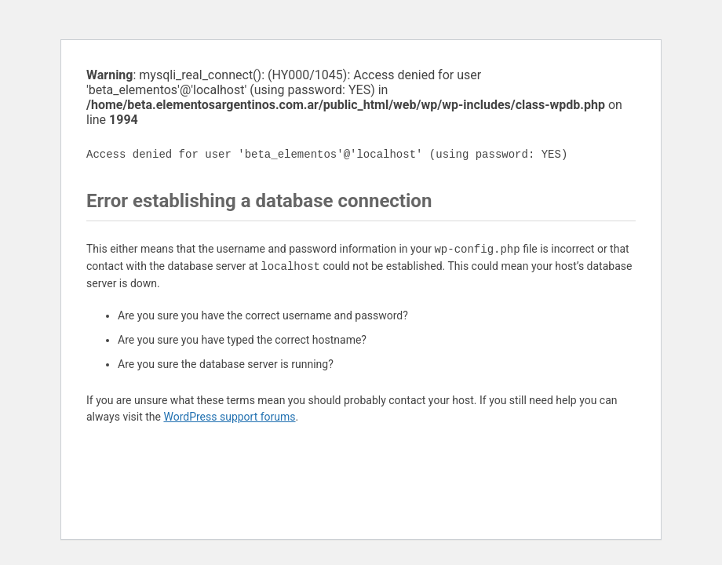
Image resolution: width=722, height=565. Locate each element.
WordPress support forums (229, 416)
